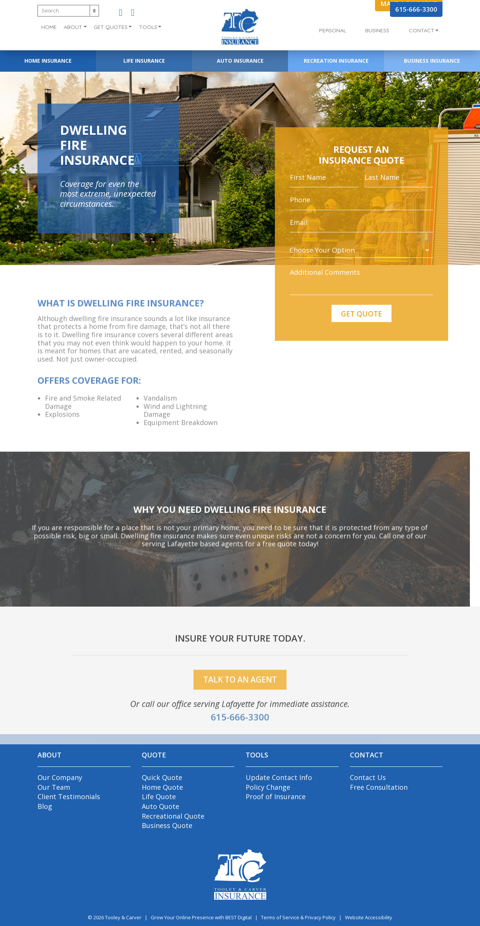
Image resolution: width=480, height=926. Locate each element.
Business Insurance (432, 60)
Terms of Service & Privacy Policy (298, 917)
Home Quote (162, 787)
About (73, 27)
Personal (332, 30)
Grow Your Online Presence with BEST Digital (201, 917)
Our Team (54, 787)
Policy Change (268, 787)
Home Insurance (48, 60)
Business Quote (167, 825)
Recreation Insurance (336, 60)
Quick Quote (162, 777)
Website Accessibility (368, 917)
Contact (421, 30)
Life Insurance (144, 60)
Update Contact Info (279, 777)
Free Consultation (379, 787)
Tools (148, 27)
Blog (45, 806)
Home (49, 27)
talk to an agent (240, 691)
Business (377, 30)
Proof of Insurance (276, 796)
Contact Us (368, 777)
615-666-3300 (416, 9)
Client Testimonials (69, 796)
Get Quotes (111, 27)
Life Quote (159, 796)
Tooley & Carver (123, 917)
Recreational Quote (173, 816)
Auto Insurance (240, 60)
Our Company (60, 777)
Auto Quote (160, 806)
